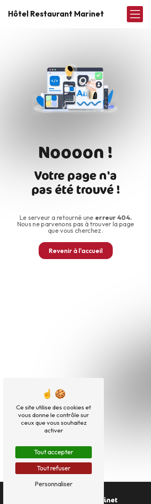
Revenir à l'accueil (76, 251)
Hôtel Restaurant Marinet (56, 14)
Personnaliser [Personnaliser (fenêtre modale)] (53, 484)
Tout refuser (53, 468)
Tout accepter (53, 452)
